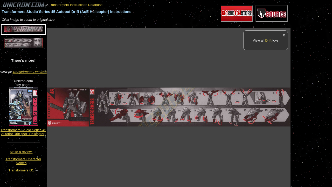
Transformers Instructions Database (75, 4)
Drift (268, 40)
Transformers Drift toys (29, 72)
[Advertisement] (141, 25)
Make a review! (21, 152)
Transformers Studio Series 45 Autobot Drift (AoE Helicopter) (23, 132)
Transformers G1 (21, 170)
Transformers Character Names (23, 161)
